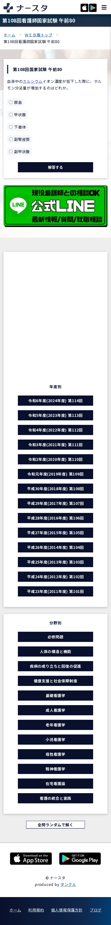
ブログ (96, 910)
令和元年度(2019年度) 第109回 (55, 474)
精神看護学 (55, 769)
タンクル (68, 884)
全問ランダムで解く (55, 824)
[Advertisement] (55, 316)
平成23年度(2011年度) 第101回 (55, 591)
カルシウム (33, 81)
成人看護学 (55, 710)
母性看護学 (55, 754)
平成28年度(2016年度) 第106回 (55, 518)
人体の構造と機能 (55, 651)
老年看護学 (55, 725)
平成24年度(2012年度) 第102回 (55, 576)
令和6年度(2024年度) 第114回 (55, 400)
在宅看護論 (55, 783)
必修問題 (55, 637)
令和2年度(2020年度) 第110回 (55, 459)
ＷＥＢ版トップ (38, 35)
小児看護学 (55, 739)
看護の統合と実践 (55, 798)
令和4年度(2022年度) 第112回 (55, 430)
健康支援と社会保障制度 (55, 681)
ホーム (9, 35)
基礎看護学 (55, 695)
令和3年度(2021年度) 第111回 (55, 444)
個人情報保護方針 (67, 910)
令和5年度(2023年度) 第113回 (55, 415)
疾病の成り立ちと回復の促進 (55, 666)
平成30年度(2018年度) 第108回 (55, 488)
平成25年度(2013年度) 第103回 (55, 562)
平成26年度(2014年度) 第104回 (55, 547)
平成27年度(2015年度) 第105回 (55, 532)
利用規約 (36, 910)
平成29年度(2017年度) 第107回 (55, 503)
